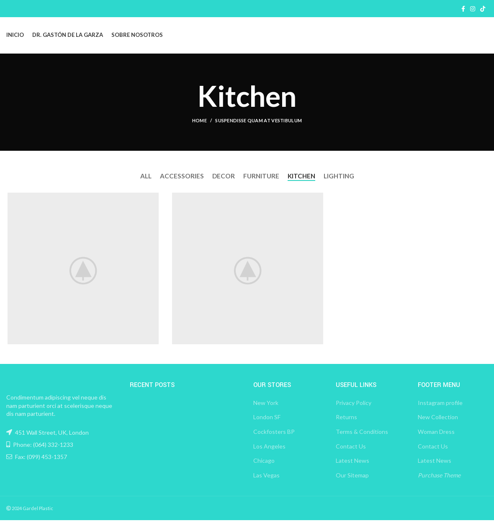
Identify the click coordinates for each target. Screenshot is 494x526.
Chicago (264, 466)
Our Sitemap (352, 480)
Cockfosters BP (274, 437)
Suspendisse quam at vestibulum (258, 128)
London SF (266, 422)
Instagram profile (440, 408)
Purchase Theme (439, 480)
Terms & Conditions (362, 437)
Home (199, 128)
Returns (346, 422)
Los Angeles (269, 451)
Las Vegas (266, 480)
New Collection (438, 422)
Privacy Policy (353, 408)
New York (265, 408)
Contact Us (351, 451)
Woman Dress (436, 437)
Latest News (352, 466)
